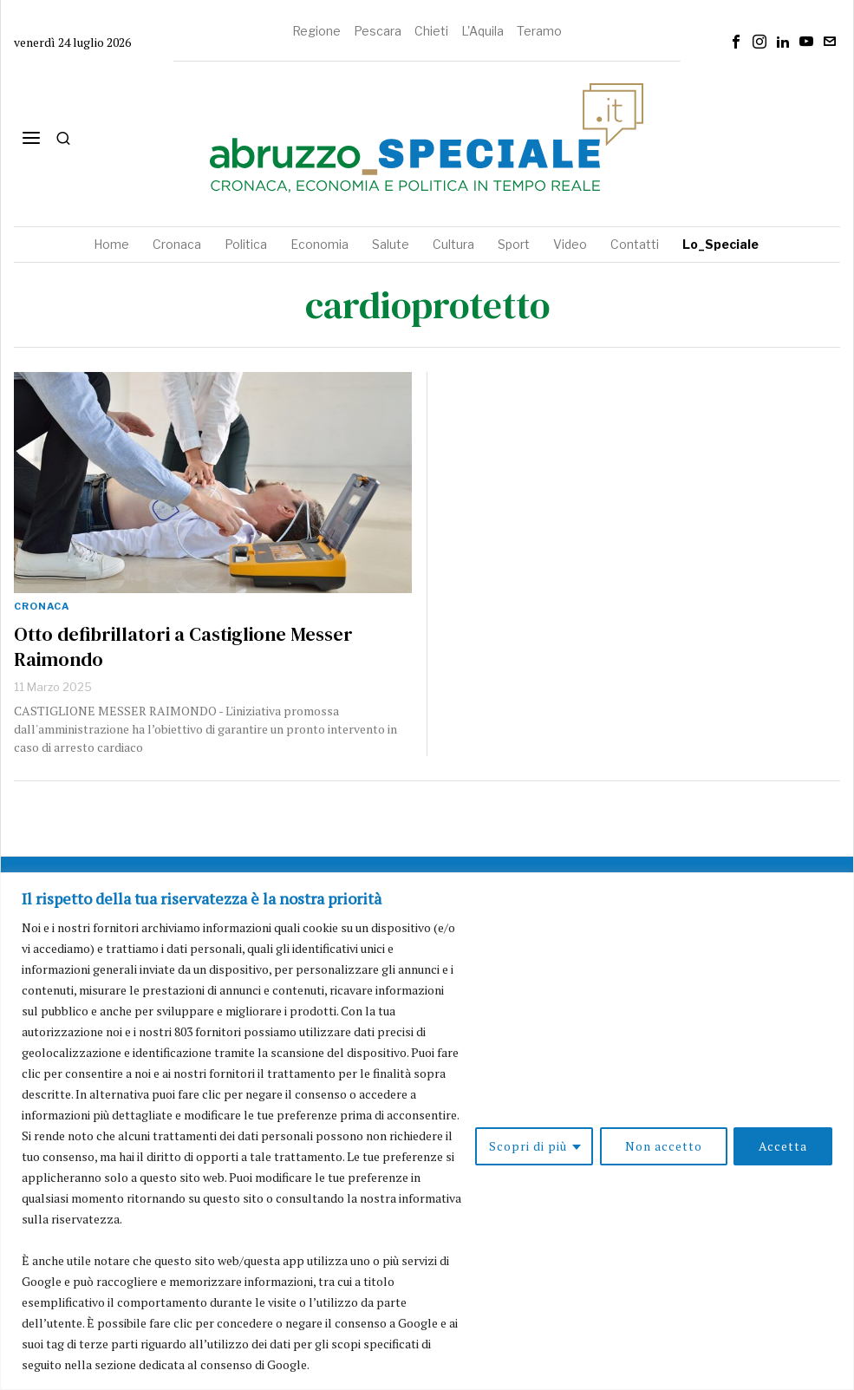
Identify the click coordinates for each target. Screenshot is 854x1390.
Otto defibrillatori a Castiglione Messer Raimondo (183, 646)
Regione (316, 30)
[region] (427, 1131)
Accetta (783, 1146)
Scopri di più (527, 1146)
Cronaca (41, 606)
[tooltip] (736, 41)
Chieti (431, 30)
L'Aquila (482, 30)
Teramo (539, 30)
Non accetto (662, 1146)
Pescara (378, 30)
